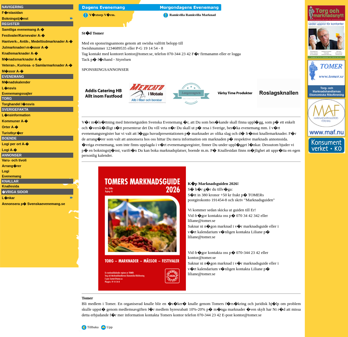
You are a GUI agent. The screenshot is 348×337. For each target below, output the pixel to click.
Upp (107, 327)
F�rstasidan (12, 12)
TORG (7, 98)
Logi (5, 171)
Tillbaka (90, 327)
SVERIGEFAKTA (15, 109)
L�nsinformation (16, 115)
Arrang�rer (11, 166)
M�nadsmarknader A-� (22, 59)
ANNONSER (12, 155)
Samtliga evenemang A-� (23, 29)
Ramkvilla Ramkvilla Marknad (189, 15)
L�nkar (8, 198)
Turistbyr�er (12, 133)
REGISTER (10, 24)
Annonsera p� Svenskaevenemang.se (33, 204)
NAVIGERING (12, 7)
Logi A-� (9, 150)
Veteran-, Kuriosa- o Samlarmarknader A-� (37, 65)
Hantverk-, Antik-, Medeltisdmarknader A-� (37, 41)
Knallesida (10, 186)
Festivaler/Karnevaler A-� (23, 35)
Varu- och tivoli (14, 160)
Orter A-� (10, 127)
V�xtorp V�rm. (98, 15)
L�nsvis (9, 88)
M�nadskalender (16, 82)
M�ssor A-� (12, 71)
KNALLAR (10, 181)
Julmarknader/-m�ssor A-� (25, 47)
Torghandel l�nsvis (18, 104)
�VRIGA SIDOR (15, 192)
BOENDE (9, 138)
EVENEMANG (13, 76)
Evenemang (11, 176)
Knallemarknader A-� (20, 53)
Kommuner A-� (15, 121)
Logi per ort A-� (15, 144)
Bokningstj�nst (15, 18)
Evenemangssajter (17, 93)
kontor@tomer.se (139, 53)
